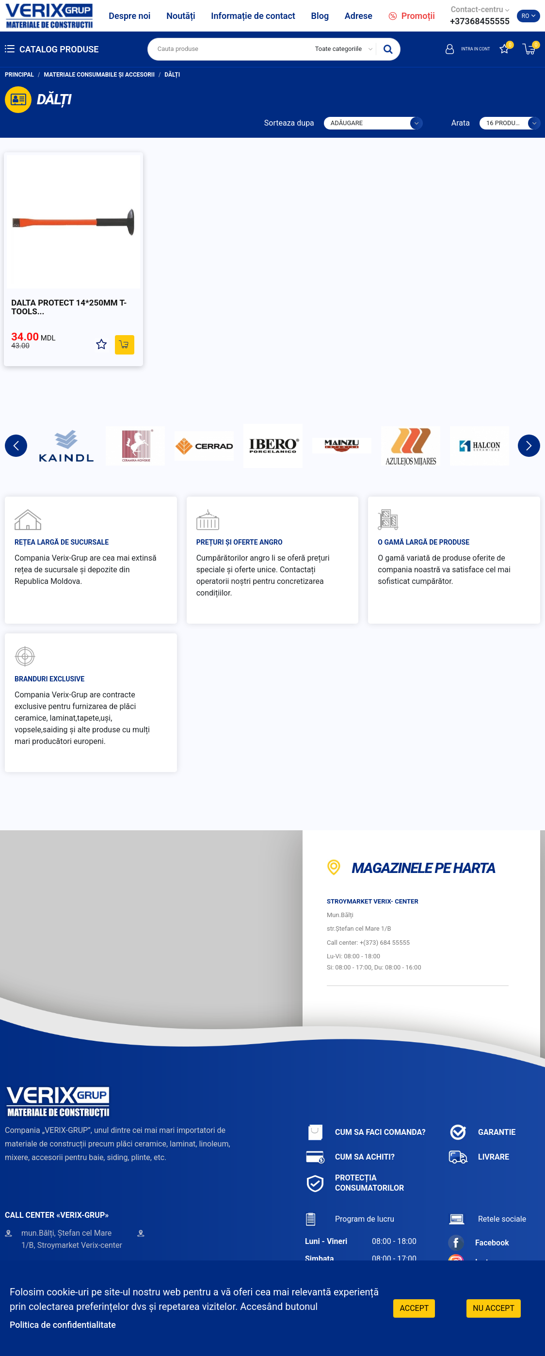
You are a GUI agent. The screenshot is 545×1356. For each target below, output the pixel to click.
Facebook (478, 1229)
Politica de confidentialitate (69, 1324)
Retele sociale (487, 1205)
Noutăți (180, 16)
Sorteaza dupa (289, 123)
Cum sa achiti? (350, 1143)
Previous (16, 432)
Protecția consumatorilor (354, 1169)
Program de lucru (349, 1205)
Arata (460, 123)
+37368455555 (480, 21)
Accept (414, 1307)
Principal (19, 74)
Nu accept (493, 1307)
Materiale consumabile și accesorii (99, 74)
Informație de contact (253, 16)
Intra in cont (458, 49)
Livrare (478, 1143)
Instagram (479, 1249)
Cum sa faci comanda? (365, 1118)
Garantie (481, 1118)
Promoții (411, 16)
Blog (320, 16)
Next (529, 432)
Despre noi (129, 16)
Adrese (358, 16)
